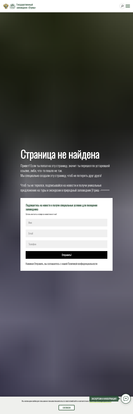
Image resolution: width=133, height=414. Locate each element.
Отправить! (66, 255)
